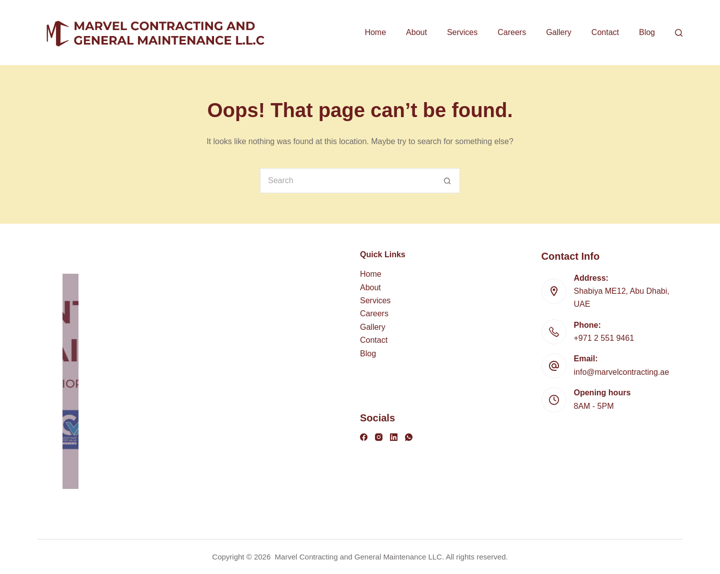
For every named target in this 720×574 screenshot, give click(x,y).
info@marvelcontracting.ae (622, 372)
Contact (605, 32)
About (416, 32)
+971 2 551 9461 (604, 338)
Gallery (559, 32)
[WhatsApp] (408, 437)
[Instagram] (378, 437)
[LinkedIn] (394, 437)
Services (462, 32)
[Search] (678, 33)
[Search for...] (347, 180)
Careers (512, 32)
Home (375, 32)
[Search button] (447, 180)
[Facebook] (364, 437)
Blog (647, 32)
